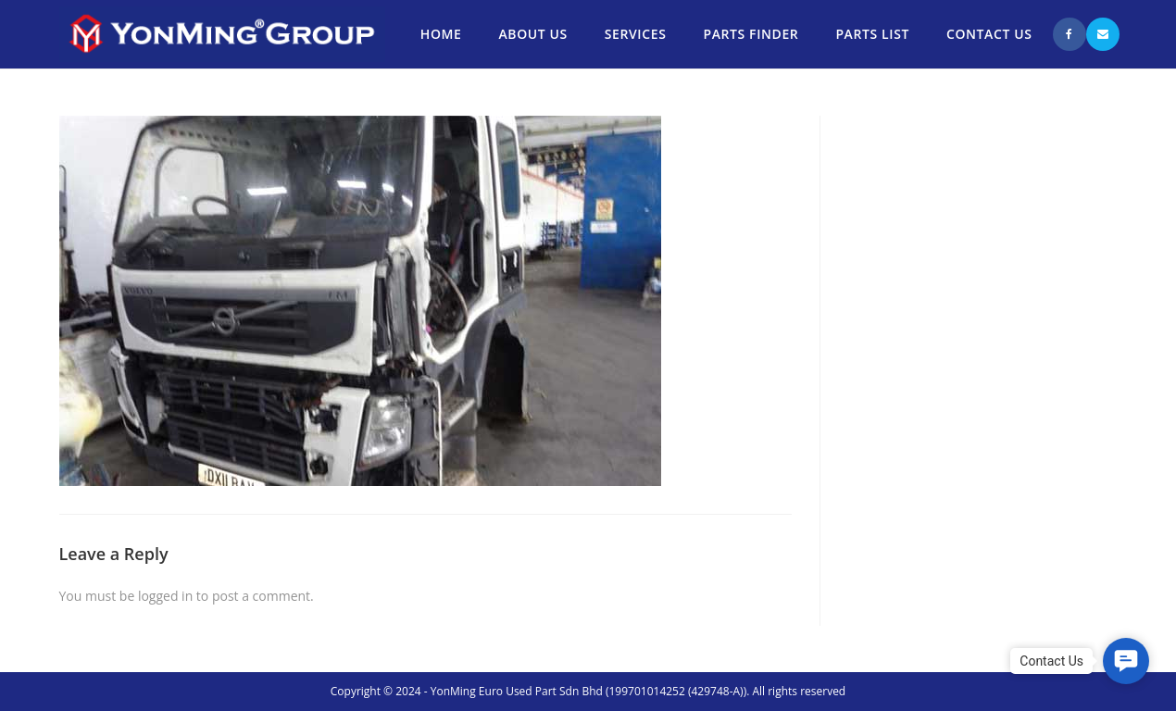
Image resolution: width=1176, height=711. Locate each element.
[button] (1126, 661)
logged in (165, 596)
